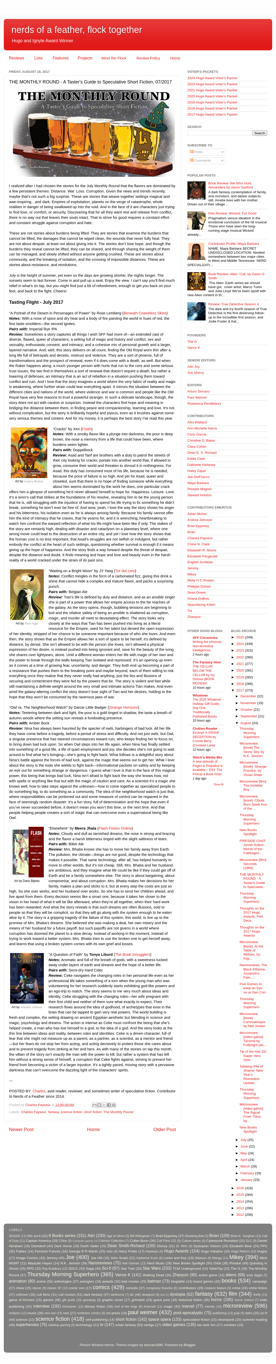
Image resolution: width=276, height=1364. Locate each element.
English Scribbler (200, 562)
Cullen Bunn (139, 1241)
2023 (240, 650)
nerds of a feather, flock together (76, 30)
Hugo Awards (176, 1251)
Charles (38, 1091)
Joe (70, 1257)
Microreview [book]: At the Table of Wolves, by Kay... (251, 950)
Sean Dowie (196, 592)
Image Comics (27, 1258)
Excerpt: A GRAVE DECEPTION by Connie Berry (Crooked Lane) (206, 739)
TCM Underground (187, 1268)
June (245, 1146)
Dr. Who (181, 1246)
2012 (240, 1215)
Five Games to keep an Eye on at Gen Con (253, 988)
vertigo (149, 1325)
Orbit (217, 1263)
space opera (159, 1319)
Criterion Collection (111, 1241)
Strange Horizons (123, 707)
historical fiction (190, 1300)
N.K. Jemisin (70, 1263)
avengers (87, 1281)
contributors (187, 1288)
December (249, 696)
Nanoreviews (100, 1263)
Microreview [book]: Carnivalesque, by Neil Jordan (253, 1020)
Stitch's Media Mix (207, 757)
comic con (76, 1288)
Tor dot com (125, 571)
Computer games (82, 1240)
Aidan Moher (197, 514)
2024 (240, 644)
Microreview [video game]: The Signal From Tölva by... (252, 1112)
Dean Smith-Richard (126, 1245)
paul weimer (143, 1312)
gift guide (68, 1300)
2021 (240, 664)
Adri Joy (193, 367)
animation (18, 1281)
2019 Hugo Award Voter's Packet (212, 102)
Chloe (63, 1241)
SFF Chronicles (205, 638)
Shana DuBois (198, 598)
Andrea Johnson (199, 520)
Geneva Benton (33, 481)
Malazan (201, 1258)
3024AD (14, 1236)
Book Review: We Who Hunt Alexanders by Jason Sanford (230, 185)
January (247, 1180)
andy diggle (254, 1275)
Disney (162, 1246)
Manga (217, 1258)
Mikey (191, 574)
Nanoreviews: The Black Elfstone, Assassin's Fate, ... (253, 971)
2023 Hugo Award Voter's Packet (212, 84)
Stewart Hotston (199, 495)
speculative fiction (196, 1320)
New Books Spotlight (248, 832)
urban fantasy (125, 1325)
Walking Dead (153, 1275)
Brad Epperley (198, 526)
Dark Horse (63, 1246)
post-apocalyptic (188, 1312)
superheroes (27, 1324)
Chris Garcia (196, 434)
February (248, 1173)
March (246, 1166)
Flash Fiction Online (115, 828)
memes (210, 1306)
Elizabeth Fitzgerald (202, 556)
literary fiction (95, 1306)
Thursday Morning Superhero (249, 733)
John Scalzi (119, 1258)
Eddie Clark (196, 459)
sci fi (263, 1313)
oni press (113, 1313)
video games (173, 1324)
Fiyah (86, 429)
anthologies (63, 1281)
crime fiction (258, 1288)
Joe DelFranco (198, 477)
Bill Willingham (140, 1236)
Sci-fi (106, 1268)
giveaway (89, 1300)
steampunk (226, 1320)
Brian (191, 532)
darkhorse (117, 1294)
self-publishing (96, 1320)
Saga (90, 1268)
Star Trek (128, 1268)
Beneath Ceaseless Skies (145, 313)
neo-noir (50, 1313)
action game (208, 1275)
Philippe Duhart (199, 586)
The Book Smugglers (132, 954)
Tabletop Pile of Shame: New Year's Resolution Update (251, 1075)
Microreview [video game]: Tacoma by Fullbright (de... (253, 1039)
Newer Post (21, 1129)
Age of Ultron (116, 1236)
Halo (109, 1251)
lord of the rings (125, 1306)
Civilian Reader (205, 728)
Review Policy (148, 58)
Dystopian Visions (207, 1246)
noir (66, 1313)
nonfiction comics (89, 1313)
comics (101, 1287)
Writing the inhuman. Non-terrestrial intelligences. (207, 646)
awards (107, 1281)
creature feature (215, 1288)
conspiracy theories (159, 1288)
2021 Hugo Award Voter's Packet (212, 90)
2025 (240, 637)
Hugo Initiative (212, 1251)
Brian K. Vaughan (242, 1236)
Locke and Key (175, 1258)
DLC (249, 1241)
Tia (189, 611)
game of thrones (21, 1300)
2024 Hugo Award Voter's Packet (212, 78)
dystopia (177, 1294)
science (22, 1320)
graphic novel (112, 1300)
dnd (162, 1294)
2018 (240, 684)
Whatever (200, 695)
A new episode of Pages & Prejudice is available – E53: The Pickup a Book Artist (208, 768)
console (132, 1288)
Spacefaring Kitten (201, 605)
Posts (196, 152)
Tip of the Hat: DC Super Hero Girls (253, 1056)
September (249, 716)
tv (101, 1324)
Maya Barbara (198, 483)
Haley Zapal (196, 471)
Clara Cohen (197, 446)
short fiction (93, 1112)
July (244, 1140)
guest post (162, 1300)
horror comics (244, 1300)
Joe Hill (96, 1258)
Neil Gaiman (131, 1263)
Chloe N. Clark (198, 544)
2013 (240, 1208)
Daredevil (38, 1246)
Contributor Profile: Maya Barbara (233, 244)
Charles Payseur (33, 1112)
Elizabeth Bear (240, 1246)
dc (132, 1294)
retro (248, 1313)
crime (236, 1288)
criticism (22, 1294)
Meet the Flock (114, 58)
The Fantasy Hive (207, 662)
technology (84, 1325)
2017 (240, 690)
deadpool (148, 1294)
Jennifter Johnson (31, 1007)
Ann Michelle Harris (202, 428)
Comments (200, 160)
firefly (257, 1294)
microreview (237, 1306)
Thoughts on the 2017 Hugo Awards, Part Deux (252, 914)
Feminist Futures (47, 1251)
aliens (231, 1274)
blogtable (178, 1281)
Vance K (193, 348)
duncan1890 (153, 1345)
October (247, 709)
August (246, 723)
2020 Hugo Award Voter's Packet (212, 96)
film (233, 1294)
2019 (240, 677)
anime (41, 1281)
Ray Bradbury (51, 1268)
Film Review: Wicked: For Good (232, 213)
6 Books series (62, 1235)
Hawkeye (152, 1251)
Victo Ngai (31, 623)
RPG (30, 1268)
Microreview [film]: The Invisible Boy (253, 785)
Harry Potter (128, 1251)
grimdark (138, 1300)
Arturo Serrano (198, 391)
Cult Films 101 (166, 1241)
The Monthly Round (118, 1112)
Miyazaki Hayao (40, 1263)
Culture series (191, 1241)
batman (154, 1281)
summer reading (254, 1320)
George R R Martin (83, 1251)
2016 (240, 1188)
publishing (220, 1313)
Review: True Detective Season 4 (233, 304)
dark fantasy (93, 1294)
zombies (230, 1325)
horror (216, 1299)
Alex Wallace (197, 422)
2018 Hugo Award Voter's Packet (212, 108)
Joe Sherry (195, 373)
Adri (91, 1235)
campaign (259, 1281)
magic (168, 1306)
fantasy (53, 1112)
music (32, 1313)
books (229, 1281)
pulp (237, 1313)
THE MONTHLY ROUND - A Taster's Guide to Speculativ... (253, 881)
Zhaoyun (194, 617)
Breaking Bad (194, 1236)
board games (203, 1281)
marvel (188, 1306)
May (244, 1153)
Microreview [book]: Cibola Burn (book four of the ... (253, 802)
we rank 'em (206, 1325)
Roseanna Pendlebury (204, 403)
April (244, 1160)
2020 (240, 670)
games (48, 1300)
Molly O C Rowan (200, 580)
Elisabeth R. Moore (201, 550)
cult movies (66, 1294)
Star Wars (152, 1268)
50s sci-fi (34, 1236)
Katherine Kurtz (147, 1258)
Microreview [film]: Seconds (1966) (253, 864)
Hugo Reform (240, 1251)
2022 (240, 657)
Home (175, 58)
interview (41, 1306)
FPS (264, 1246)
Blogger (189, 1345)
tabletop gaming (59, 1325)
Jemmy (193, 568)
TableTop (216, 1268)
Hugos (262, 1251)
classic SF (54, 1288)
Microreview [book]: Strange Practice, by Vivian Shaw (253, 769)
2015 (240, 1195)
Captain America (38, 1241)
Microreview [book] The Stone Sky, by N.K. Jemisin (252, 750)
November (249, 703)
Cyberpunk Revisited (222, 1241)
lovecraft (149, 1306)
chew (20, 1288)
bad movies (130, 1281)
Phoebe (235, 1263)
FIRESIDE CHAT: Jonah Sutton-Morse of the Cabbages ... (253, 847)
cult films (43, 1294)
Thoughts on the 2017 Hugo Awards (252, 931)
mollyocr (14, 1313)
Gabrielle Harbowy (201, 465)
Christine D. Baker (201, 440)
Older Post (164, 1129)
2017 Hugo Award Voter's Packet (212, 114)
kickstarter (69, 1306)
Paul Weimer (197, 397)
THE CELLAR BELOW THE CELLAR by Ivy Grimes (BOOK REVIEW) (204, 674)
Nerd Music (156, 1263)
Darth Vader (90, 1246)
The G (192, 341)
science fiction (71, 1112)
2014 (240, 1201)
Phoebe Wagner (199, 489)
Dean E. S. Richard (202, 452)
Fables (21, 1251)
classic (37, 1288)
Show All (219, 784)
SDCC (73, 1268)
